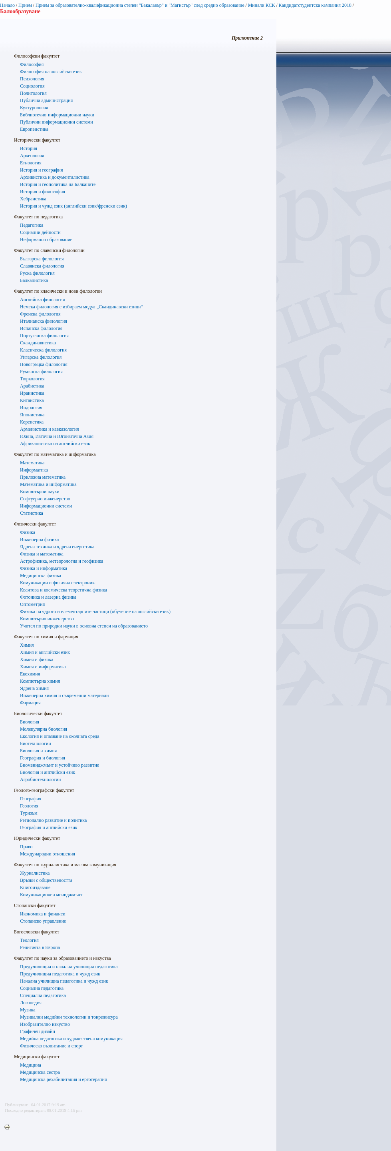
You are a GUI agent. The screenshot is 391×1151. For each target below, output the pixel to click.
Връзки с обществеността (46, 880)
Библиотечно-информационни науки (57, 115)
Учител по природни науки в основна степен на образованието (84, 626)
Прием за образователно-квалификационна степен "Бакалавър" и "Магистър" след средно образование (140, 5)
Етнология (31, 163)
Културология (34, 107)
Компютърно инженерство (47, 618)
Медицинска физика (40, 575)
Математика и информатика (48, 484)
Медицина (30, 1065)
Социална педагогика (42, 988)
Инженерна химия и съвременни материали (64, 695)
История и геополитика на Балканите (57, 184)
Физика (27, 532)
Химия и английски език (45, 652)
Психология (32, 79)
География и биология (42, 758)
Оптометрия (32, 604)
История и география (41, 170)
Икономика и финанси (42, 914)
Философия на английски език (51, 71)
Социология (32, 86)
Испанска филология (41, 328)
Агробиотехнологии (40, 779)
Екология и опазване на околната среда (59, 736)
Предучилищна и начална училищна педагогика (69, 966)
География (30, 798)
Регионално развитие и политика (53, 820)
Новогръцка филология (43, 364)
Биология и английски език (47, 772)
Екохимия (30, 674)
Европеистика (34, 129)
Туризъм (29, 813)
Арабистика (32, 386)
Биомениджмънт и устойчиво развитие (59, 765)
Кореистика (32, 422)
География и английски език (48, 827)
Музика (28, 1010)
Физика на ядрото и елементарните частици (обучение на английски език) (95, 611)
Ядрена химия (34, 688)
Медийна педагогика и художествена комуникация (71, 1038)
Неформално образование (46, 239)
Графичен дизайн (37, 1031)
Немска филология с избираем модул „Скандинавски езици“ (81, 307)
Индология (31, 407)
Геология (29, 806)
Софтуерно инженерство (45, 499)
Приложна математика (42, 477)
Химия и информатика (43, 666)
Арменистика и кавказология (49, 429)
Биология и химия (38, 750)
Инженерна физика (39, 539)
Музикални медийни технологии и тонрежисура (69, 1017)
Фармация (30, 702)
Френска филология (40, 314)
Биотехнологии (35, 743)
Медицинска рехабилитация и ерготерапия (63, 1079)
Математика (32, 463)
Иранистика (32, 393)
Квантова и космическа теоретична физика (63, 590)
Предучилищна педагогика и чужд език (60, 974)
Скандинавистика (38, 343)
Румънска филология (41, 371)
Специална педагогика (43, 995)
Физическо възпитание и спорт (51, 1046)
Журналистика (35, 873)
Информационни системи (46, 506)
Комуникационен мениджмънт (51, 894)
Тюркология (32, 379)
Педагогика (31, 225)
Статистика (31, 513)
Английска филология (42, 299)
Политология (33, 93)
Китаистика (32, 400)
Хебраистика (33, 199)
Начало (7, 5)
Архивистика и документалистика (54, 177)
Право (26, 846)
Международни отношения (47, 854)
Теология (29, 940)
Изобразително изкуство (45, 1024)
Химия (27, 645)
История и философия (42, 191)
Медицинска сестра (40, 1072)
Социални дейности (40, 232)
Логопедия (31, 1002)
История (28, 148)
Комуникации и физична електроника (58, 582)
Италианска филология (43, 321)
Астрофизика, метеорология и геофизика (61, 561)
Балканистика (34, 280)
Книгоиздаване (35, 887)
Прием (25, 5)
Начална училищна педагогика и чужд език (64, 981)
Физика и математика (42, 554)
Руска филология (37, 273)
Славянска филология (42, 266)
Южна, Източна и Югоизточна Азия (56, 436)
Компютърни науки (40, 491)
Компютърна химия (40, 681)
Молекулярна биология (43, 729)
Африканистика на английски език (55, 443)
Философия (32, 64)
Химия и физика (36, 659)
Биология (29, 722)
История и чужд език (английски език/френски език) (73, 206)
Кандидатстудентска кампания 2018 (315, 5)
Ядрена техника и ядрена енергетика (57, 547)
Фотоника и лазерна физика (48, 597)
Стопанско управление (43, 921)
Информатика (34, 470)
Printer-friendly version (9, 1127)
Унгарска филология (41, 357)
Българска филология (42, 259)
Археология (32, 155)
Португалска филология (44, 335)
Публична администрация (46, 100)
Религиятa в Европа (40, 947)
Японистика (32, 415)
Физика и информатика (43, 568)
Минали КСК (261, 5)
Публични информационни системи (56, 122)
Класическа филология (43, 350)
